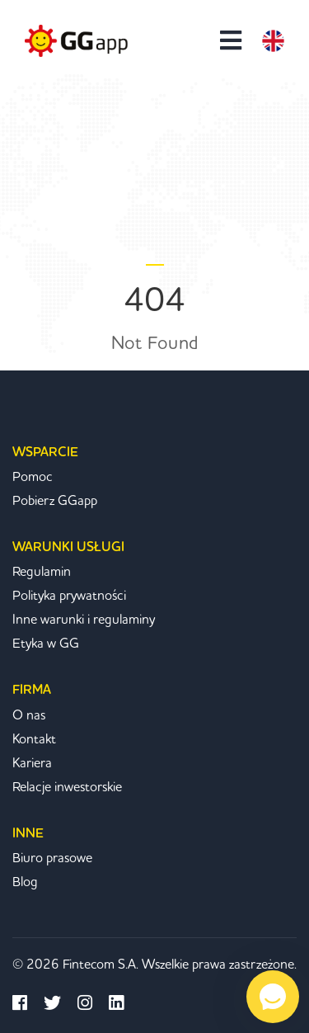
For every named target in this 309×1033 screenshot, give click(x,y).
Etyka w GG (45, 643)
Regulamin (41, 572)
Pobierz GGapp (54, 501)
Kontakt (34, 739)
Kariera (32, 763)
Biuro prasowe (52, 858)
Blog (25, 882)
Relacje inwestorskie (67, 787)
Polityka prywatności (69, 596)
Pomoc (32, 477)
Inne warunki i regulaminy (83, 620)
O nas (28, 715)
